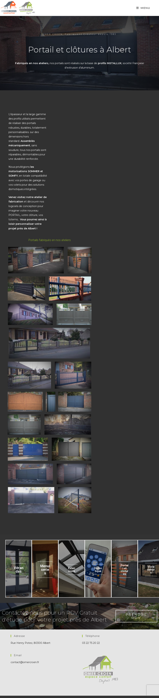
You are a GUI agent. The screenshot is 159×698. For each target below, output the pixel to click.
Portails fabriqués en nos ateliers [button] (49, 240)
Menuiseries (45, 570)
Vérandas (18, 570)
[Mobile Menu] (143, 8)
